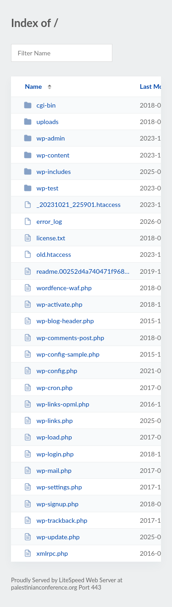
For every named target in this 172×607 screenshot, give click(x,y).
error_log (43, 221)
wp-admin (44, 138)
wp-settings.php (53, 487)
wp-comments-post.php (64, 337)
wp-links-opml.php (56, 404)
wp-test (41, 188)
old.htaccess (47, 254)
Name (33, 86)
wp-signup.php (51, 504)
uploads (41, 121)
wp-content (46, 155)
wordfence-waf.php (58, 288)
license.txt (44, 238)
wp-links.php (48, 420)
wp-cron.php (48, 387)
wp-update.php (52, 537)
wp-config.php (50, 370)
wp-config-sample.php (62, 354)
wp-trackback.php (55, 520)
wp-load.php (48, 437)
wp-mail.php (48, 470)
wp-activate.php (53, 304)
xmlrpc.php (46, 553)
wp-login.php (48, 454)
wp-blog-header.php (59, 321)
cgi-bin (39, 105)
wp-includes (47, 171)
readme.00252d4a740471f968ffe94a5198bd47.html (77, 271)
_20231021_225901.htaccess (72, 204)
